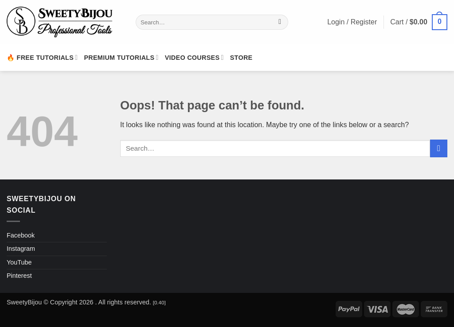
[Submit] (280, 22)
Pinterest (19, 275)
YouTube (19, 262)
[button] (418, 22)
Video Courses (194, 57)
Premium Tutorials (121, 57)
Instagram (21, 248)
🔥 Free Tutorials (42, 57)
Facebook (21, 235)
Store (241, 57)
